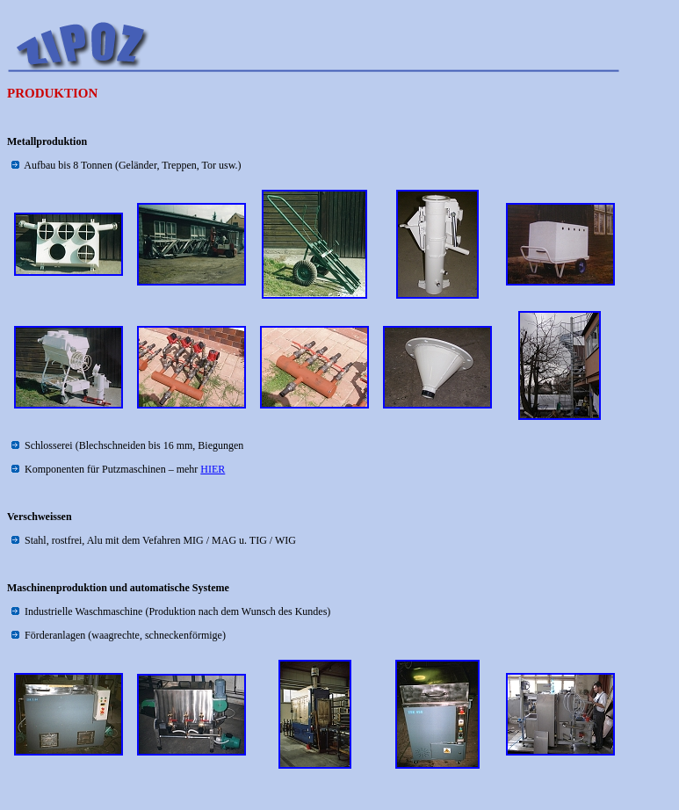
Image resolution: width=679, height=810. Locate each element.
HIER (212, 469)
